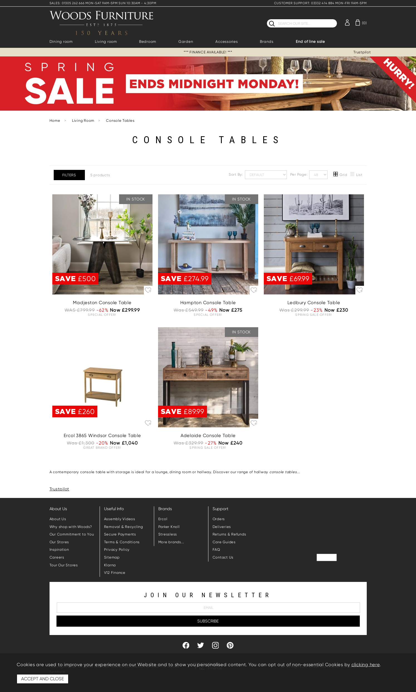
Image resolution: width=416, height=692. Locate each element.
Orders (219, 519)
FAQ (216, 549)
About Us (58, 519)
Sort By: (258, 174)
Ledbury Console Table (313, 302)
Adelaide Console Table (208, 435)
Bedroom (147, 41)
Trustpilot (362, 52)
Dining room (61, 41)
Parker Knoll (169, 527)
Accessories (226, 41)
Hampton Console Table (208, 302)
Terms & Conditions (122, 542)
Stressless (167, 534)
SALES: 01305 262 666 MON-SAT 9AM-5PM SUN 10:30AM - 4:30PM (103, 3)
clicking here (365, 664)
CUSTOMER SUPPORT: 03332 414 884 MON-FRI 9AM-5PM (320, 3)
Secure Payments (120, 534)
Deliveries (222, 527)
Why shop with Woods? (71, 527)
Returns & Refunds (229, 534)
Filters (69, 175)
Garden (185, 41)
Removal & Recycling (123, 527)
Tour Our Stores (64, 565)
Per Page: (309, 174)
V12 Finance (114, 573)
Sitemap (112, 557)
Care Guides (224, 542)
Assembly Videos (119, 519)
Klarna (110, 565)
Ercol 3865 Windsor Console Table (102, 435)
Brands (267, 41)
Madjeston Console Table (102, 302)
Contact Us (223, 557)
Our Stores (59, 542)
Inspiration (59, 549)
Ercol (163, 519)
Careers (57, 557)
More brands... (171, 542)
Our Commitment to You (72, 534)
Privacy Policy (117, 549)
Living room (106, 41)
